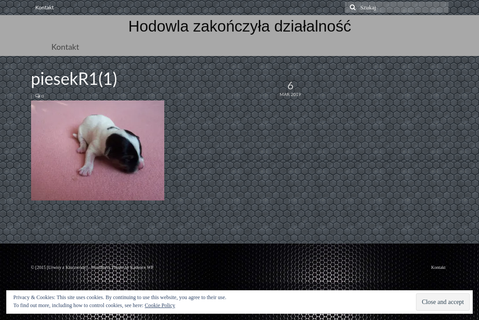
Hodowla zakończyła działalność (239, 26)
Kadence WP (141, 267)
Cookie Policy (160, 305)
